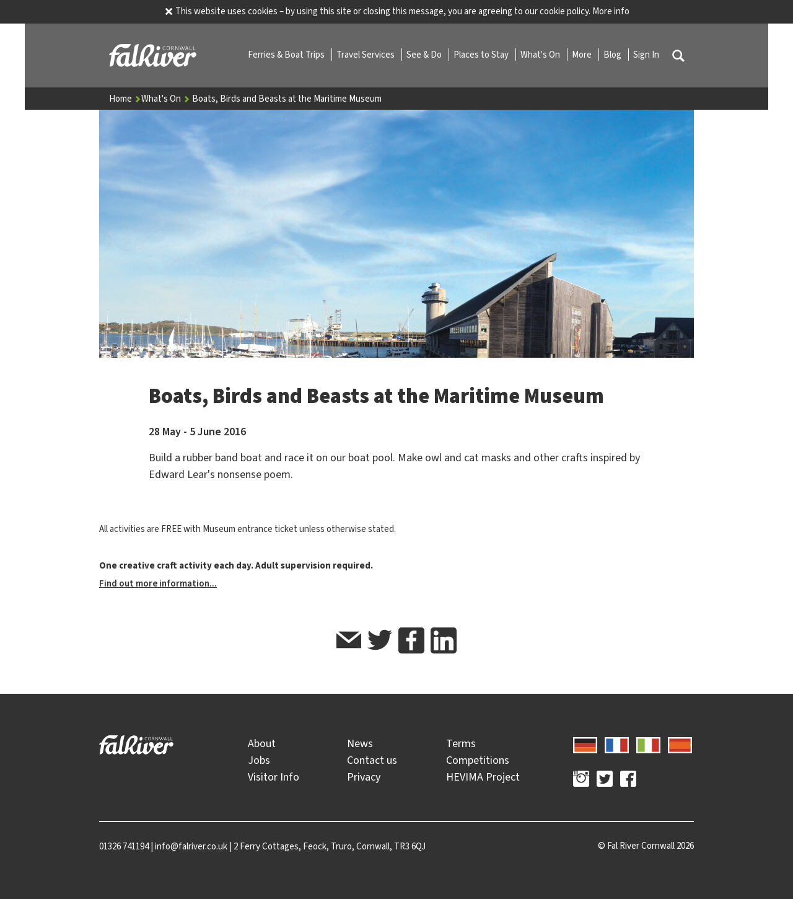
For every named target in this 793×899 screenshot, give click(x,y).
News (360, 743)
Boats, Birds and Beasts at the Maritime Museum (287, 98)
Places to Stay (481, 54)
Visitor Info (273, 776)
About (262, 743)
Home (125, 98)
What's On (541, 54)
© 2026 (646, 845)
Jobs (259, 760)
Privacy (363, 776)
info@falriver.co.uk (191, 846)
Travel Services (366, 54)
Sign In (646, 54)
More (583, 54)
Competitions (477, 760)
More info (610, 11)
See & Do (425, 54)
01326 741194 (124, 846)
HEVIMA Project (483, 776)
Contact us (372, 760)
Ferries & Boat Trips (287, 54)
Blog (613, 54)
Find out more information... (158, 583)
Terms (461, 743)
